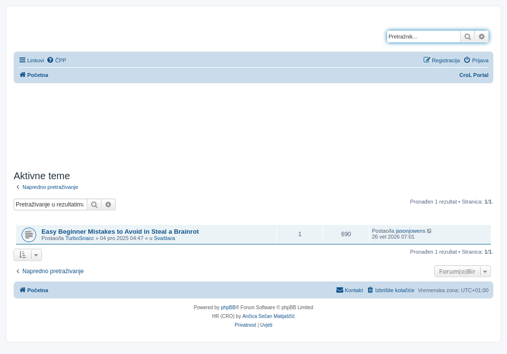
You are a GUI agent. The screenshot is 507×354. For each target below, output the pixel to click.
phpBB (228, 307)
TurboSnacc (79, 238)
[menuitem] (56, 60)
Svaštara (164, 238)
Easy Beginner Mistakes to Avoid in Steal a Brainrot (120, 231)
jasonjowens (411, 231)
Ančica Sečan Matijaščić (268, 316)
